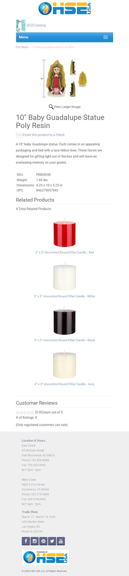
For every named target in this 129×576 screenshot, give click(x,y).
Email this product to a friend (43, 135)
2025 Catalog (36, 25)
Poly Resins (22, 47)
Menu (23, 37)
